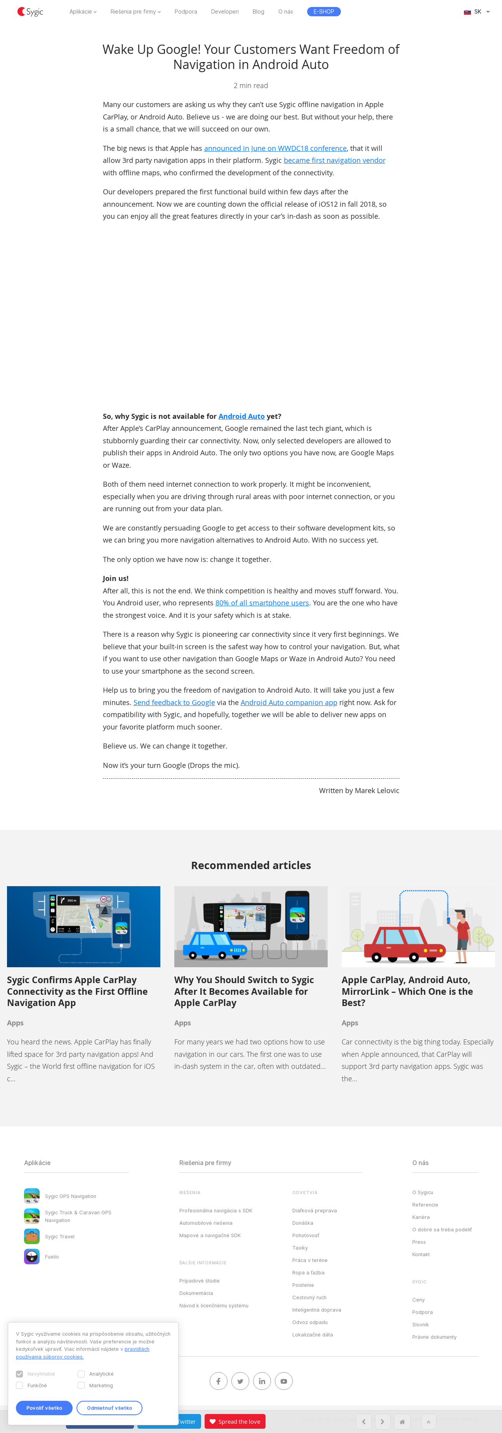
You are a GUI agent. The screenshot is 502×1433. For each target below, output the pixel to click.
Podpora (186, 12)
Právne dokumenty (434, 1337)
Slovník (420, 1324)
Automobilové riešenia (206, 1223)
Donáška (302, 1223)
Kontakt (421, 1254)
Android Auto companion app (289, 702)
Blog (258, 12)
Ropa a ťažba (308, 1272)
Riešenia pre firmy (133, 12)
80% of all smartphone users (262, 602)
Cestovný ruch (309, 1297)
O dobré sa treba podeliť (442, 1229)
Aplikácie (80, 12)
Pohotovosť (305, 1235)
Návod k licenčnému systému (213, 1305)
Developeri (225, 12)
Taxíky (300, 1248)
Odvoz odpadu (310, 1322)
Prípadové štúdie (199, 1280)
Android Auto (242, 416)
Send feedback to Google (174, 702)
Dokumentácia (196, 1293)
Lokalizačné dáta (312, 1334)
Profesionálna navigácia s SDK (215, 1210)
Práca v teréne (310, 1260)
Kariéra (421, 1217)
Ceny (418, 1299)
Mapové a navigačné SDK (210, 1235)
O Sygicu (422, 1192)
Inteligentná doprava (316, 1310)
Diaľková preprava (314, 1210)
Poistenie (303, 1285)
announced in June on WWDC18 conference (275, 148)
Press (419, 1242)
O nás (285, 12)
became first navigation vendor (335, 160)
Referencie (425, 1204)
